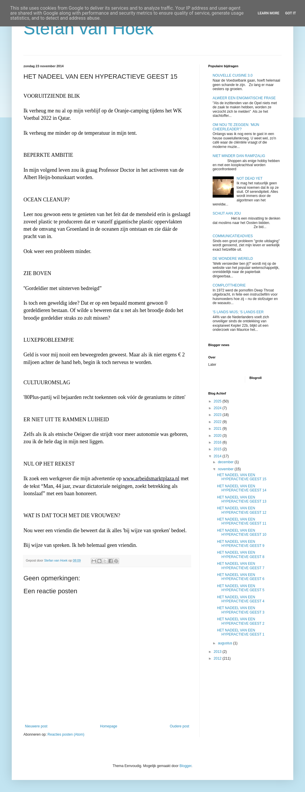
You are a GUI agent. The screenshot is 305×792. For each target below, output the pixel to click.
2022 (218, 422)
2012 (218, 658)
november (226, 469)
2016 (218, 442)
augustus (225, 643)
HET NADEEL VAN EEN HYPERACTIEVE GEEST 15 (241, 477)
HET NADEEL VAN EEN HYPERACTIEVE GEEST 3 (241, 610)
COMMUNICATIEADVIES (233, 236)
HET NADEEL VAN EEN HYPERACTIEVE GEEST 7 (241, 566)
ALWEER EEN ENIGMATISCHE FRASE (244, 98)
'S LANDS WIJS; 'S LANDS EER (238, 312)
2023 (218, 415)
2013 (218, 652)
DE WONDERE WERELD (233, 259)
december (226, 462)
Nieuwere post (36, 726)
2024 (218, 408)
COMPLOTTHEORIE (229, 285)
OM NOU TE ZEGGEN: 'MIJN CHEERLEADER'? (236, 127)
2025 (218, 401)
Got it (290, 13)
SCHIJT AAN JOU (227, 213)
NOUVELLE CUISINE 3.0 (233, 75)
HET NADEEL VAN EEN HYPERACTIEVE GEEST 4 (241, 599)
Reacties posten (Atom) (66, 734)
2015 (218, 449)
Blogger (185, 766)
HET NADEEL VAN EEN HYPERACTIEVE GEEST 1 (241, 632)
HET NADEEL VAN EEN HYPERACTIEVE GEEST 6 (241, 577)
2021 (218, 429)
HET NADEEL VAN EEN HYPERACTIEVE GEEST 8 (241, 554)
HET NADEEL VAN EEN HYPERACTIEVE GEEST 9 (241, 544)
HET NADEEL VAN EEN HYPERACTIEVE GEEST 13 (241, 499)
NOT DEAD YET (249, 178)
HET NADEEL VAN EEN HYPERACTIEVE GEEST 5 (241, 588)
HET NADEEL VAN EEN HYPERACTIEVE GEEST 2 (241, 621)
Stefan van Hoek (88, 28)
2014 (218, 456)
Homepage (108, 726)
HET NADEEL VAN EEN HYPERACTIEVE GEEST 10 (241, 532)
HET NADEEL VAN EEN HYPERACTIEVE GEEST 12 (241, 510)
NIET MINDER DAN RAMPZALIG (239, 156)
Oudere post (179, 726)
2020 (218, 436)
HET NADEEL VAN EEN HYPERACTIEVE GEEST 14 (241, 488)
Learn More (268, 13)
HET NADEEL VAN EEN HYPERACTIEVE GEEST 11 (241, 521)
